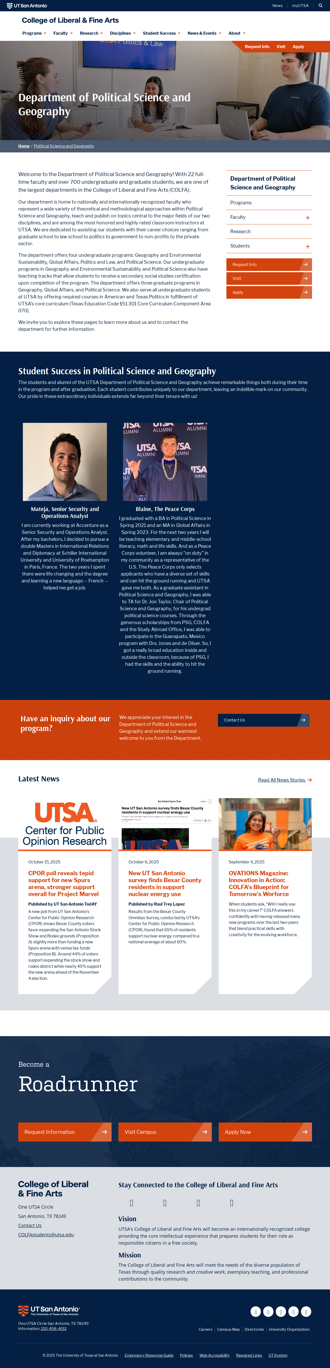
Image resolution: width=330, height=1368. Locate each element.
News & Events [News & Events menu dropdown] (202, 33)
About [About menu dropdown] (234, 33)
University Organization (289, 1329)
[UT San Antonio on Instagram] (306, 1311)
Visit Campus (166, 1132)
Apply (298, 46)
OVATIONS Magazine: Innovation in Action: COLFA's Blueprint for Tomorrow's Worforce (259, 883)
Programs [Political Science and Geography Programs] (241, 202)
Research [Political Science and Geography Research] (240, 231)
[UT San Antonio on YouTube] (281, 1311)
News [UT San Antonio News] (277, 6)
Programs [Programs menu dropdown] (32, 33)
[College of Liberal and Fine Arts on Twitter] (165, 1204)
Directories (254, 1329)
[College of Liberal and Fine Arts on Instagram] (231, 1204)
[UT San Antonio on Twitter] (268, 1311)
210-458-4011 (54, 1328)
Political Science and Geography (64, 146)
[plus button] (269, 217)
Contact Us (30, 1225)
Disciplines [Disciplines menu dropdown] (120, 33)
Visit (281, 46)
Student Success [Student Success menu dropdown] (159, 33)
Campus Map (228, 1329)
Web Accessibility (214, 1355)
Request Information (66, 1132)
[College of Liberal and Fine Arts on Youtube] (198, 1204)
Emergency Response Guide (149, 1355)
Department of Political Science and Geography (263, 183)
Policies (186, 1355)
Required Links (249, 1355)
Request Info (257, 46)
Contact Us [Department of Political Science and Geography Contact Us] (265, 720)
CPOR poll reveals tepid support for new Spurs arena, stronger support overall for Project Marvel (63, 883)
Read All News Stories (285, 780)
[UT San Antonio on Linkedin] (293, 1311)
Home (24, 146)
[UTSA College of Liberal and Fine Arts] (69, 18)
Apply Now (266, 1132)
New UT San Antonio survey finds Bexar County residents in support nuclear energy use (165, 883)
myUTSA (300, 6)
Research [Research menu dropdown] (89, 33)
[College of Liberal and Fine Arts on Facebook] (131, 1204)
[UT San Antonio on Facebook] (256, 1311)
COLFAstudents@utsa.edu (46, 1235)
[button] (320, 6)
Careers (205, 1329)
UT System (278, 1355)
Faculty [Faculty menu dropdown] (60, 33)
